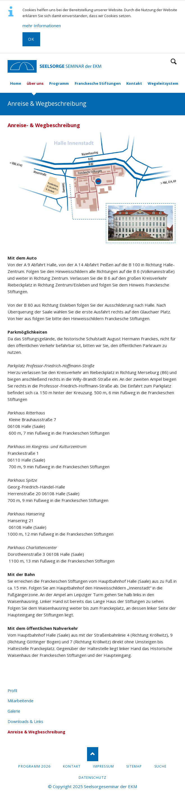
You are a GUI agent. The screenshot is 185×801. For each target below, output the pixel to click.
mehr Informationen (41, 25)
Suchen (173, 61)
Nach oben (92, 754)
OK (31, 39)
